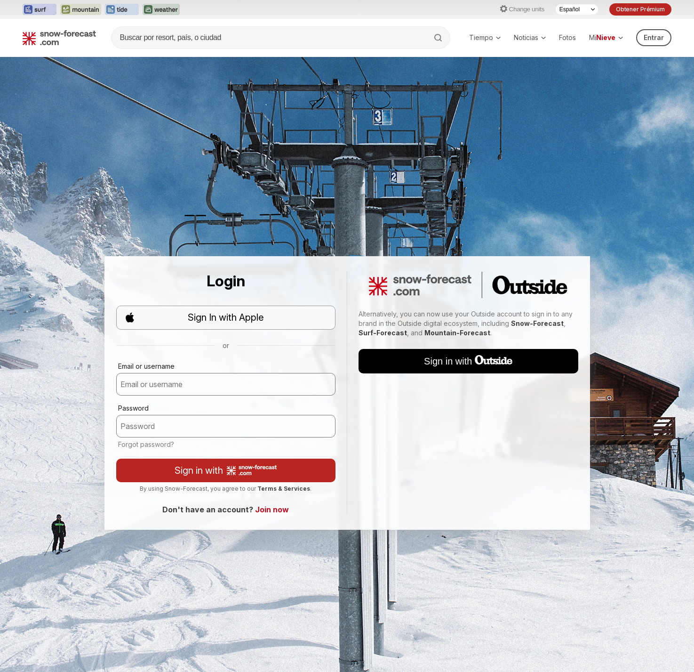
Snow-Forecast (537, 323)
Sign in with (226, 470)
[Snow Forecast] (59, 37)
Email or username (146, 366)
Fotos (567, 37)
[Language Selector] (577, 9)
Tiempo (485, 37)
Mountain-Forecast (457, 333)
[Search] (439, 38)
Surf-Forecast (383, 333)
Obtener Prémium (640, 9)
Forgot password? (146, 444)
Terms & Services (283, 488)
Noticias (530, 37)
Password (133, 408)
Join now (272, 509)
